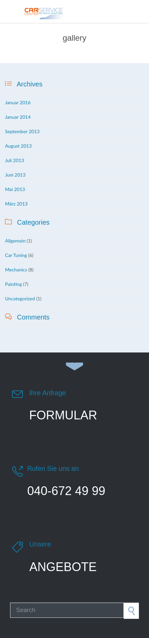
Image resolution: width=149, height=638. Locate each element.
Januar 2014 (18, 117)
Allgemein (15, 240)
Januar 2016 (18, 102)
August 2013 (18, 146)
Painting (13, 284)
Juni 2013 (15, 175)
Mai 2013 (15, 189)
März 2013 (16, 204)
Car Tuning (16, 255)
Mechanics (16, 269)
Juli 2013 (14, 160)
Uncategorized (20, 298)
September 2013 (22, 131)
